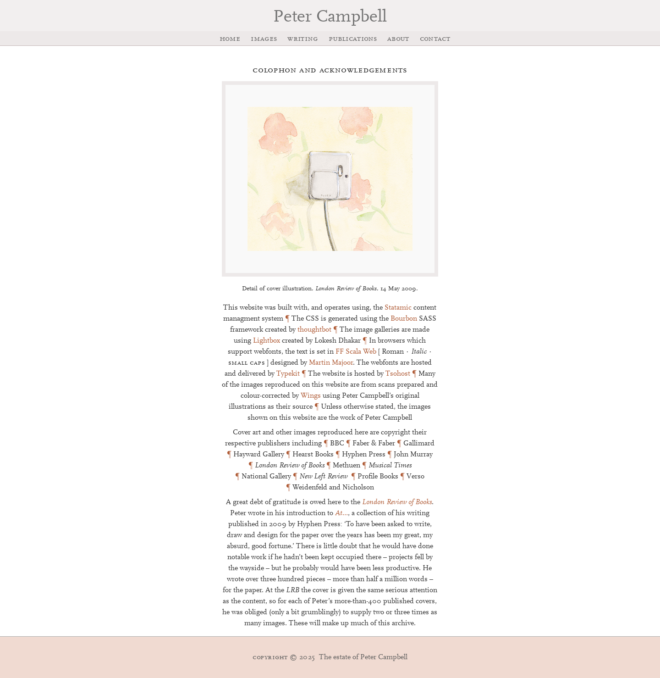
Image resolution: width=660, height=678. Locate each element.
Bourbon (403, 318)
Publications (353, 39)
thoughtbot (314, 329)
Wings (311, 396)
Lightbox (266, 341)
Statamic (398, 307)
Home (230, 39)
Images (264, 39)
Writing (302, 39)
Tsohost (397, 374)
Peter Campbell (330, 17)
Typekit (288, 374)
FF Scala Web (356, 352)
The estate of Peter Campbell (330, 657)
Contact (435, 39)
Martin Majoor (331, 363)
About (398, 39)
